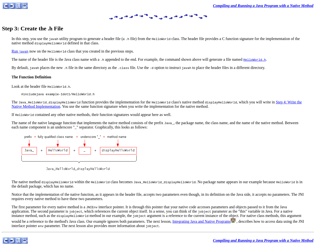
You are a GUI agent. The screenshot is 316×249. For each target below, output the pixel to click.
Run (20, 51)
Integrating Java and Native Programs (201, 222)
